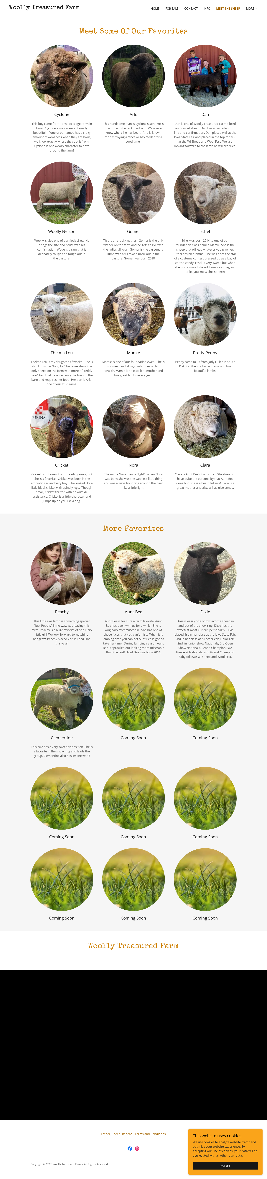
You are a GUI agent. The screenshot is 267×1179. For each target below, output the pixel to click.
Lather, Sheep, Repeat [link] (116, 1134)
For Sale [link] (171, 8)
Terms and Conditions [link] (150, 1134)
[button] (252, 8)
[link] (44, 8)
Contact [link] (191, 8)
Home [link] (155, 8)
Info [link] (207, 8)
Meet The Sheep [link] (228, 8)
